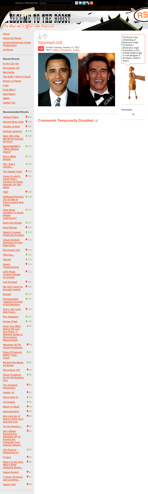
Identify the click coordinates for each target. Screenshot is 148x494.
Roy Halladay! (11, 316)
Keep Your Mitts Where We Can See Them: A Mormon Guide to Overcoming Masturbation (12, 333)
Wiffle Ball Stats (31, 3)
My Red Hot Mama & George (13, 364)
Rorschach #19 (11, 370)
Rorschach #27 (11, 68)
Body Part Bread (12, 223)
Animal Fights (11, 117)
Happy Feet (9, 484)
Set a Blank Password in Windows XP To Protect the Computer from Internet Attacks (12, 438)
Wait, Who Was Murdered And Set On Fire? (13, 139)
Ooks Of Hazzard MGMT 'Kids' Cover (12, 355)
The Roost (19, 3)
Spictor (7, 259)
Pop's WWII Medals (9, 158)
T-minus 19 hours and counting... (12, 478)
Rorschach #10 (11, 250)
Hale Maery (9, 94)
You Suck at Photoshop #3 (11, 451)
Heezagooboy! (11, 411)
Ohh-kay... (8, 255)
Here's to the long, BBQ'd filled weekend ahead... (13, 465)
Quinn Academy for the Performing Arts (13, 377)
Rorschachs (66, 50)
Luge (6, 85)
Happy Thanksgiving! (11, 266)
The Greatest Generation (10, 386)
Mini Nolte (8, 72)
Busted (7, 294)
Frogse (7, 457)
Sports (76, 50)
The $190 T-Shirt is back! (17, 76)
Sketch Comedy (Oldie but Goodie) (13, 234)
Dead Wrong (10, 227)
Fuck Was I (9, 89)
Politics (55, 50)
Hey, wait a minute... (9, 165)
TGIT (5, 192)
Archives (8, 49)
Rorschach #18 (50, 42)
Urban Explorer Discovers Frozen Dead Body (13, 243)
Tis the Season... (12, 426)
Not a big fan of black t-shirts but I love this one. (13, 419)
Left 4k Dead (10, 282)
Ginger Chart (10, 321)
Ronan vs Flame (12, 81)
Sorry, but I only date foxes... (12, 310)
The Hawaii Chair (12, 171)
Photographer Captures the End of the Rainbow (12, 302)
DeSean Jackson (12, 131)
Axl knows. (9, 402)
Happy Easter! (11, 472)
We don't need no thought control (12, 288)
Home (6, 34)
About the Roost (12, 38)
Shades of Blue (11, 126)
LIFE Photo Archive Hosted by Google (11, 274)
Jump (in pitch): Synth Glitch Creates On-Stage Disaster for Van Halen (13, 182)
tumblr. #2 (8, 392)
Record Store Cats (13, 122)
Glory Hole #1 (10, 397)
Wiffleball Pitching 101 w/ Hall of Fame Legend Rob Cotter (13, 201)
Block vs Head (11, 406)
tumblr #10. (9, 102)
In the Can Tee (11, 63)
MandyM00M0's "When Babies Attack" (11, 149)
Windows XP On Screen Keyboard (12, 346)
